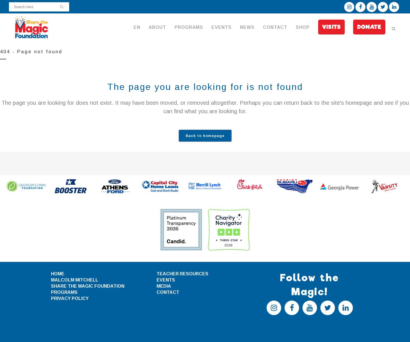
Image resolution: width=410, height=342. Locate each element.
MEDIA (164, 286)
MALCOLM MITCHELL (74, 280)
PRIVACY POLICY (69, 298)
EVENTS (166, 280)
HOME (57, 273)
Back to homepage (205, 136)
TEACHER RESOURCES (182, 273)
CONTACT (168, 292)
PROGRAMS (64, 292)
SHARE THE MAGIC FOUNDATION (87, 286)
